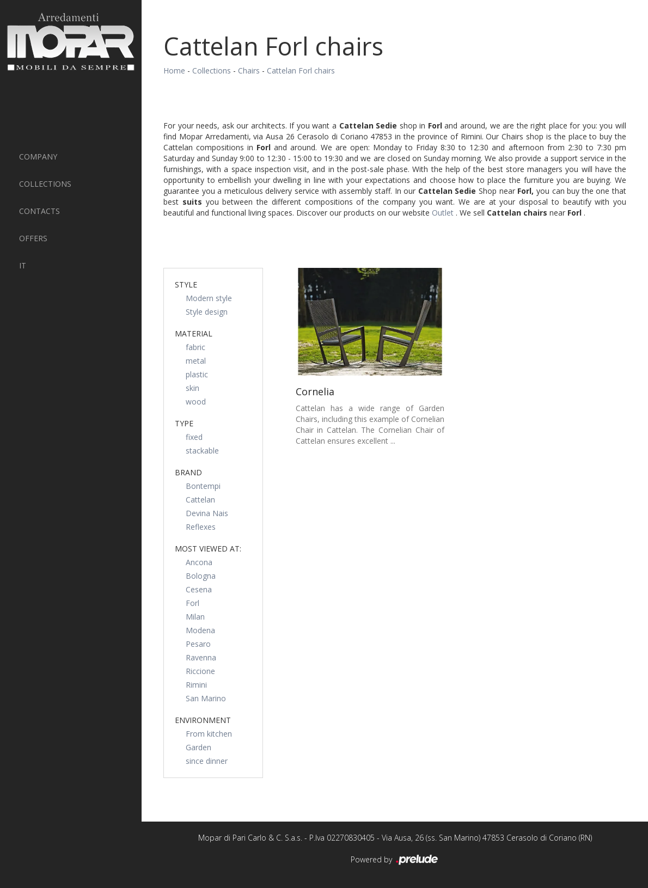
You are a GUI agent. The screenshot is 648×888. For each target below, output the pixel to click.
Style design (207, 312)
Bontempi (203, 486)
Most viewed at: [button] (208, 548)
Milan (195, 616)
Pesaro (198, 644)
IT (22, 265)
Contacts (39, 211)
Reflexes (201, 527)
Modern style (209, 298)
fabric (195, 347)
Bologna (201, 576)
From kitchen (209, 733)
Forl (192, 603)
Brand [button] (188, 472)
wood (196, 401)
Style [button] (186, 284)
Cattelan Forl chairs (301, 70)
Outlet (444, 212)
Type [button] (184, 423)
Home (174, 70)
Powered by (395, 860)
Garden (198, 747)
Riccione (200, 671)
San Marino (206, 698)
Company (38, 156)
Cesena (199, 589)
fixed (194, 437)
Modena (200, 630)
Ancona (199, 562)
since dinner (207, 761)
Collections (45, 184)
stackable (202, 450)
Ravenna (201, 657)
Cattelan (200, 499)
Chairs (249, 70)
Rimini (196, 684)
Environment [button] (203, 720)
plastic (197, 374)
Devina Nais (207, 513)
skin (192, 388)
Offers (33, 238)
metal (196, 361)
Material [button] (193, 333)
